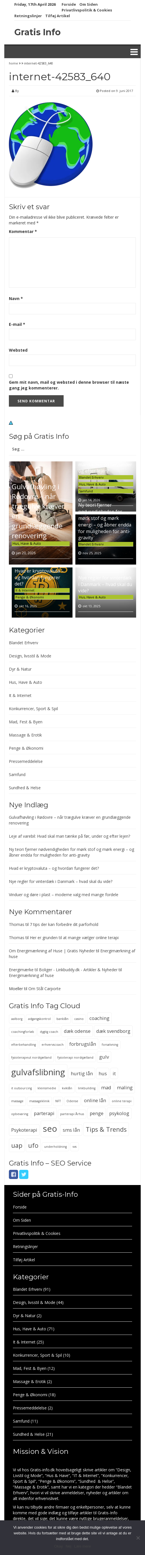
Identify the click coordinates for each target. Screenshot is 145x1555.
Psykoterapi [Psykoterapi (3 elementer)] (24, 1130)
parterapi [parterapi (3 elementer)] (44, 1113)
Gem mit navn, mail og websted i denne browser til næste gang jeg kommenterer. (69, 385)
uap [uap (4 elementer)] (16, 1145)
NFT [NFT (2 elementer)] (58, 1101)
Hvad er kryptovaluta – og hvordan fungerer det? (39, 577)
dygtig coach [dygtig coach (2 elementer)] (49, 1032)
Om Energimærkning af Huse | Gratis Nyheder (52, 950)
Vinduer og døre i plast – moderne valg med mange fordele (63, 894)
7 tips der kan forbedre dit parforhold (64, 924)
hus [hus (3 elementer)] (103, 1073)
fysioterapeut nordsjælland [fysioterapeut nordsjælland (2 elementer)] (31, 1057)
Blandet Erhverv (91, 477)
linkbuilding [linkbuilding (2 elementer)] (86, 1088)
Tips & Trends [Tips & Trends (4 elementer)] (106, 1129)
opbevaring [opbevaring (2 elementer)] (19, 1114)
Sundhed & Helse (25, 787)
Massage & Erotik (25, 735)
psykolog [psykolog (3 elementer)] (119, 1113)
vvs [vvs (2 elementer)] (74, 1147)
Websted (18, 350)
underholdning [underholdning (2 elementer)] (55, 1147)
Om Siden (88, 4)
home (14, 63)
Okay (58, 1546)
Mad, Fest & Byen (25, 721)
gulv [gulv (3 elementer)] (104, 1056)
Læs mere (82, 1546)
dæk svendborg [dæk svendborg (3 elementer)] (113, 1031)
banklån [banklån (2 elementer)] (62, 1019)
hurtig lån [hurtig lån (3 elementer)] (82, 1073)
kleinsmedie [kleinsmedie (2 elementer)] (47, 1088)
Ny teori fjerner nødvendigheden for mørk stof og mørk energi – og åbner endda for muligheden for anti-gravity (104, 521)
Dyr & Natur (20, 669)
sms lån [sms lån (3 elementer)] (71, 1130)
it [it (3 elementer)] (114, 1073)
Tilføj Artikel (57, 15)
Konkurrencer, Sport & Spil (33, 708)
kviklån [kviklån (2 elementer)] (67, 1088)
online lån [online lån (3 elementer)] (95, 1100)
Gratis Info (37, 32)
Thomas (16, 924)
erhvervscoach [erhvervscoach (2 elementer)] (53, 1045)
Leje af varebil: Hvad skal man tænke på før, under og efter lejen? (105, 464)
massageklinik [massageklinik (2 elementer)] (39, 1101)
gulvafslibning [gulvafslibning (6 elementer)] (38, 1072)
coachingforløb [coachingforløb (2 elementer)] (22, 1032)
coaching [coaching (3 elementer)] (99, 1018)
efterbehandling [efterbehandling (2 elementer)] (23, 1045)
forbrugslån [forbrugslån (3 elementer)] (82, 1044)
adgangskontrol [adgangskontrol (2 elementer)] (39, 1019)
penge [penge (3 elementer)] (96, 1113)
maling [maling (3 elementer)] (125, 1087)
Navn (16, 298)
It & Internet (24, 590)
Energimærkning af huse (31, 975)
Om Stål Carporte (44, 988)
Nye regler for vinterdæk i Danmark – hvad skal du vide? (105, 584)
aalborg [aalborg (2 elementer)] (16, 1019)
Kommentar (23, 231)
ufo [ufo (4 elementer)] (33, 1145)
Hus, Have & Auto (27, 543)
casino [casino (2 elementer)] (79, 1019)
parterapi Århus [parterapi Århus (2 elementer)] (72, 1114)
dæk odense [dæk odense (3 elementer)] (77, 1031)
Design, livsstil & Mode (30, 656)
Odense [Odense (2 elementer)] (72, 1101)
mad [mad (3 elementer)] (106, 1087)
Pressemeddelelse (26, 761)
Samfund (86, 491)
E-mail (17, 324)
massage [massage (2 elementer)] (17, 1101)
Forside (69, 4)
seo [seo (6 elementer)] (50, 1128)
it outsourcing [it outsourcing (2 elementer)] (21, 1088)
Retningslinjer (28, 15)
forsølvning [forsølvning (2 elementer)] (110, 1045)
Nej (68, 1546)
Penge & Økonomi (29, 597)
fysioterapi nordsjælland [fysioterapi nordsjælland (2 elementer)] (75, 1057)
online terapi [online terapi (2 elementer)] (122, 1101)
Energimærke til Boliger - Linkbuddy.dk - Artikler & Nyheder (63, 969)
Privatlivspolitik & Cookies (87, 10)
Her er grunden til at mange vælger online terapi (74, 937)
